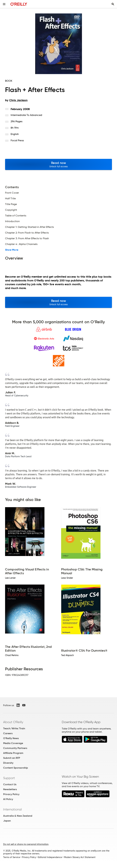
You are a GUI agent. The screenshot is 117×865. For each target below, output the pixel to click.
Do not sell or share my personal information (25, 844)
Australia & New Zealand (17, 815)
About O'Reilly (13, 722)
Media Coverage (13, 743)
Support (9, 778)
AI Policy (8, 799)
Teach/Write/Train (14, 728)
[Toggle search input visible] (113, 4)
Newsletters (10, 789)
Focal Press (17, 140)
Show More (11, 250)
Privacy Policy (11, 794)
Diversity (8, 762)
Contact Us (9, 784)
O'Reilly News (11, 738)
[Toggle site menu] (4, 4)
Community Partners (15, 748)
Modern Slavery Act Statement (79, 857)
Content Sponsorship (15, 767)
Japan (7, 820)
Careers (8, 733)
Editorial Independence (50, 857)
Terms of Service (11, 857)
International (12, 809)
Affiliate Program (13, 753)
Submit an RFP (11, 758)
